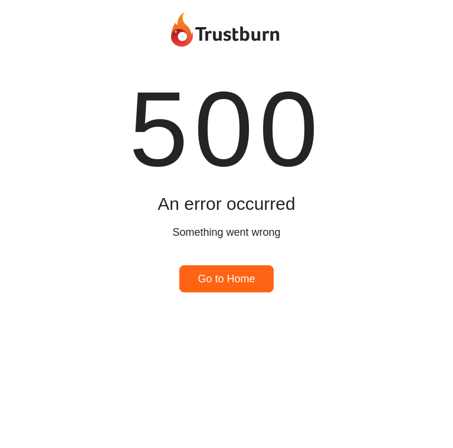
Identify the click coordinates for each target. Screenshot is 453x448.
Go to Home (226, 279)
